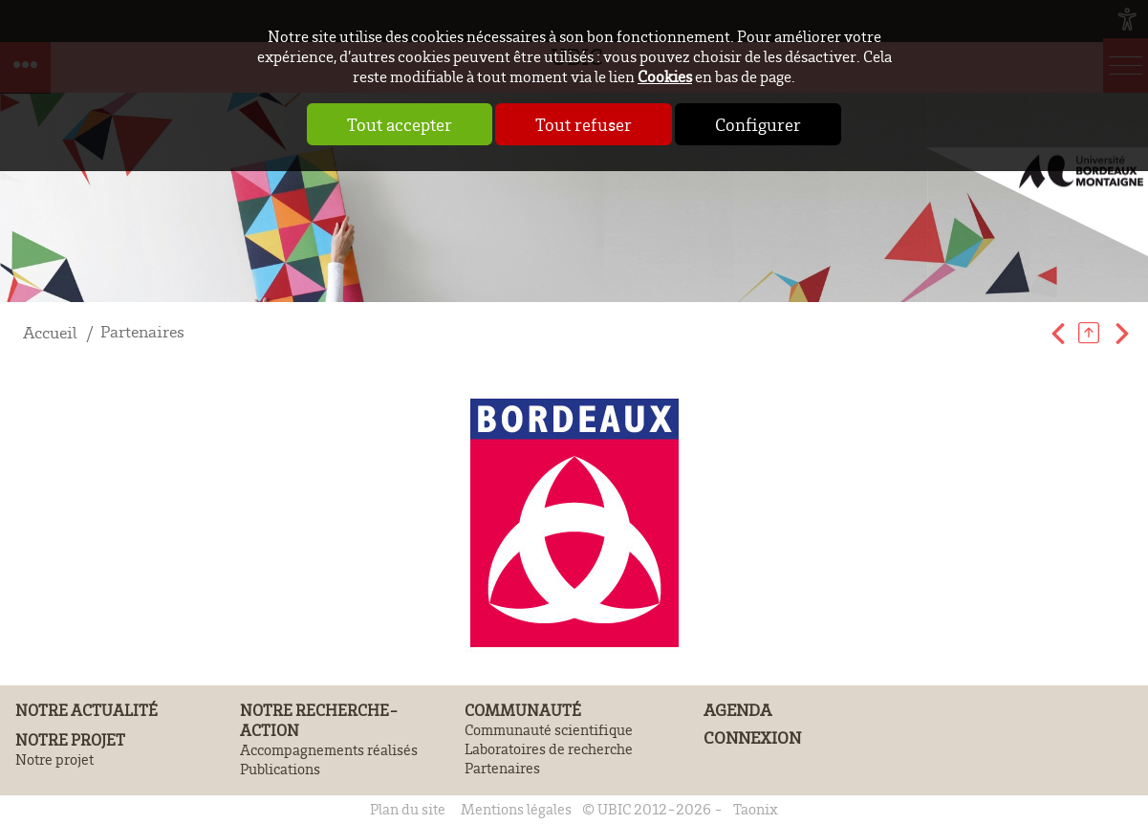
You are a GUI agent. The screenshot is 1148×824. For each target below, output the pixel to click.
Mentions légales (516, 808)
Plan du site (407, 808)
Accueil (50, 332)
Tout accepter (399, 124)
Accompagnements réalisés (329, 749)
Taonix (755, 808)
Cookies (665, 76)
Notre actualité (86, 710)
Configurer (758, 124)
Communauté (523, 710)
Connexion (752, 737)
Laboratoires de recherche (549, 748)
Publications (280, 768)
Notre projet (70, 739)
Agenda (737, 710)
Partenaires (142, 331)
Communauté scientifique (549, 729)
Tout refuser (583, 124)
